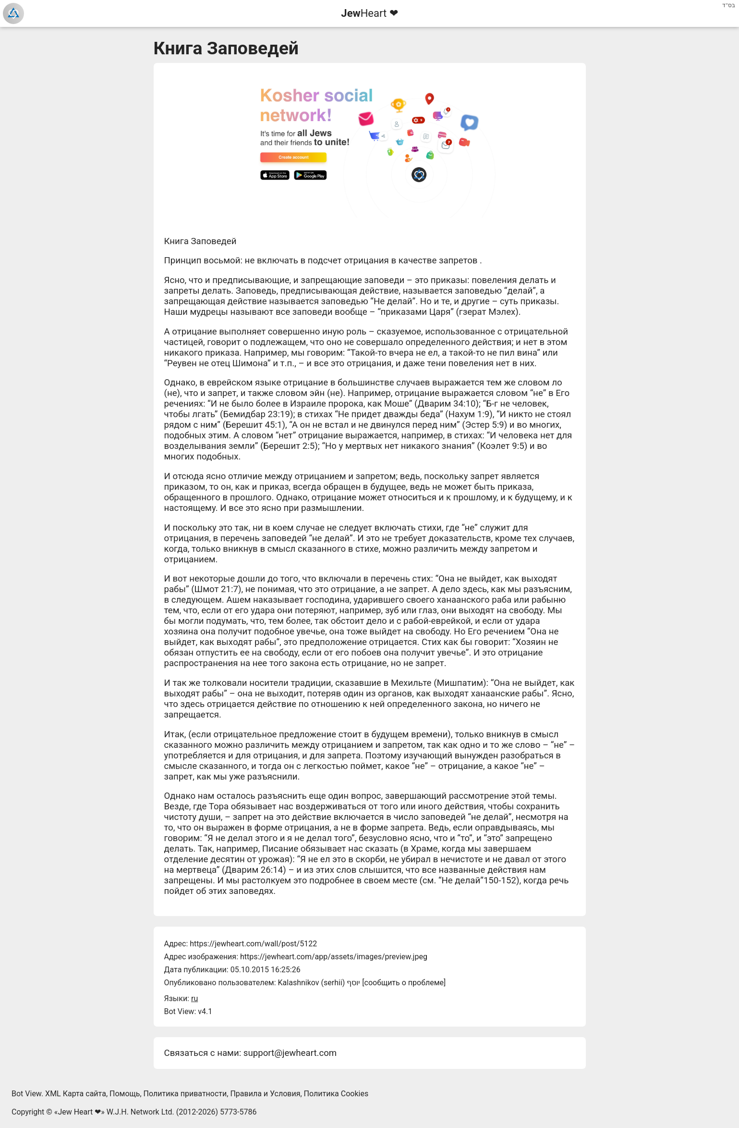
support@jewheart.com (290, 1053)
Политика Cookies (336, 1093)
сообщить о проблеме (404, 982)
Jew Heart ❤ (79, 1111)
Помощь (124, 1093)
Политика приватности (185, 1093)
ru (194, 998)
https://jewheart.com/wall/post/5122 (253, 943)
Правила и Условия (265, 1093)
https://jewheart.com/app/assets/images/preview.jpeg (333, 956)
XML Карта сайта (75, 1093)
